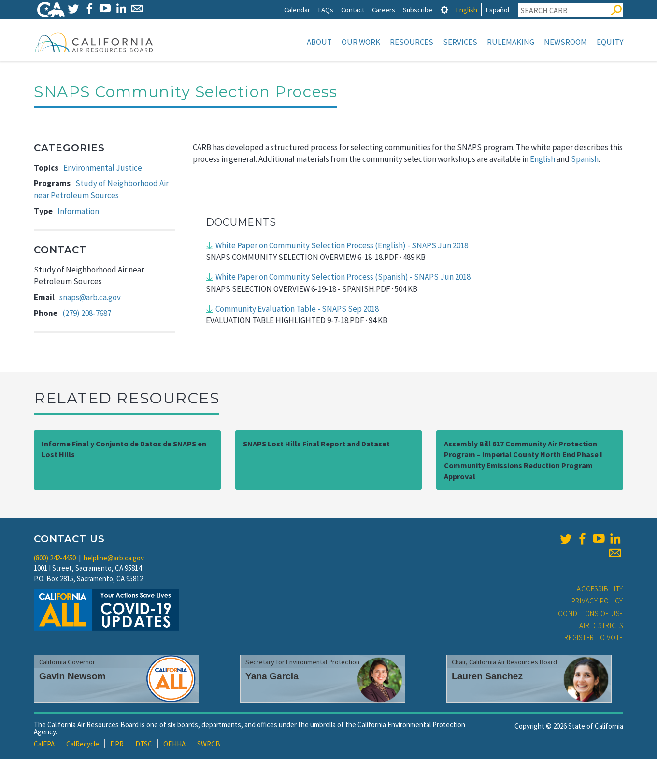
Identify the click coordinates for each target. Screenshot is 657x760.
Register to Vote (593, 638)
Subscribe (417, 9)
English (466, 9)
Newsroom (565, 42)
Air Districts (601, 626)
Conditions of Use (590, 614)
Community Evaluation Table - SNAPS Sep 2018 (297, 309)
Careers (383, 9)
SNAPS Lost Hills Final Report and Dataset (316, 444)
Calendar (297, 9)
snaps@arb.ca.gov (90, 298)
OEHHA (174, 744)
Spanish (585, 160)
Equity (610, 42)
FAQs (325, 9)
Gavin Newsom (72, 677)
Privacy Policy (597, 601)
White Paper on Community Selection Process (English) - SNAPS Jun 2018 (341, 246)
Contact (352, 9)
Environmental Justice (102, 168)
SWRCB (208, 744)
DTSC (143, 744)
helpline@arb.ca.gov (114, 558)
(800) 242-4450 (55, 558)
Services (460, 42)
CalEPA (44, 744)
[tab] (444, 9)
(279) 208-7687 (86, 314)
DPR (117, 744)
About (319, 42)
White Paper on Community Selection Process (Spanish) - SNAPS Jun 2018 (343, 277)
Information (78, 212)
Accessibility (600, 589)
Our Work (361, 42)
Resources (411, 42)
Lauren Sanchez (487, 677)
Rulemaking (510, 42)
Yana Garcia (272, 677)
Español (497, 9)
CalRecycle (82, 744)
